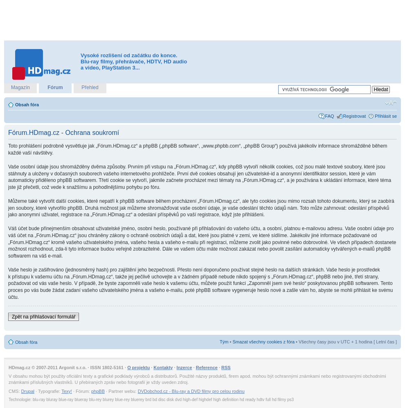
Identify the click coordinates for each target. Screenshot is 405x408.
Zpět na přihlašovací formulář (43, 317)
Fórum (55, 87)
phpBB (98, 391)
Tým (224, 341)
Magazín (20, 87)
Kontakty (163, 367)
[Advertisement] (202, 20)
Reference (207, 367)
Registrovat (354, 116)
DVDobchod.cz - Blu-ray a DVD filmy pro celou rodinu (191, 391)
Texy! (66, 391)
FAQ (329, 116)
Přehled (89, 87)
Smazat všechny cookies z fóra (263, 341)
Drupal (27, 391)
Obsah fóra (27, 104)
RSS (226, 367)
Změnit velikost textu (391, 103)
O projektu (138, 367)
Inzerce (184, 367)
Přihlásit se (386, 116)
